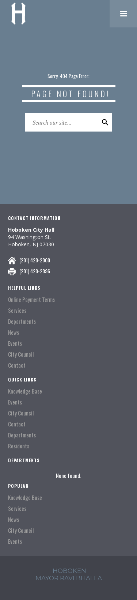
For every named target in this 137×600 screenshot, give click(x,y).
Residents (18, 446)
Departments (22, 321)
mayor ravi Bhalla (68, 578)
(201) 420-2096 (34, 271)
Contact (17, 365)
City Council (21, 354)
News (13, 332)
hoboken (69, 570)
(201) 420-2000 (34, 260)
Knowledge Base (25, 391)
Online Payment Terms (31, 299)
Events (15, 343)
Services (17, 310)
